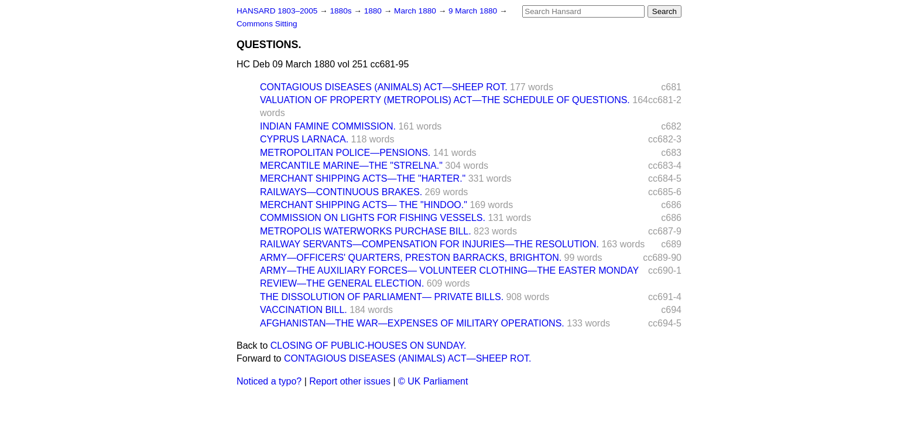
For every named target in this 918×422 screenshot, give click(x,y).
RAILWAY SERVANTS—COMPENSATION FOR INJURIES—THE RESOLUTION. (429, 244)
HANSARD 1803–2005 (277, 10)
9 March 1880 (473, 10)
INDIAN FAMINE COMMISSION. (328, 126)
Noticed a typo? (269, 381)
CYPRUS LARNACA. (304, 139)
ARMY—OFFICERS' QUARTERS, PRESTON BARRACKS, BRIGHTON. (410, 258)
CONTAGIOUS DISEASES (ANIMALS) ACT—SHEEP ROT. (384, 87)
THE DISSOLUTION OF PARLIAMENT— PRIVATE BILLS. (381, 297)
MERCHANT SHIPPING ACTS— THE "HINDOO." (363, 205)
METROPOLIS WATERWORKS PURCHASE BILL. (365, 231)
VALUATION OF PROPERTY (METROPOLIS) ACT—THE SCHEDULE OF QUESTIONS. (445, 100)
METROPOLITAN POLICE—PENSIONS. (345, 153)
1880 (374, 10)
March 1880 (416, 10)
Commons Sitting (267, 23)
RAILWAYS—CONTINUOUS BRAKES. (341, 192)
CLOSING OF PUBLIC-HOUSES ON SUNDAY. (368, 345)
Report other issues (350, 381)
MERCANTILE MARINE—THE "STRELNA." (351, 166)
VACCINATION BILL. (303, 310)
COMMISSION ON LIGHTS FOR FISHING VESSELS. (372, 218)
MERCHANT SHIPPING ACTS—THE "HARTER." (362, 178)
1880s (342, 10)
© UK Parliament (433, 381)
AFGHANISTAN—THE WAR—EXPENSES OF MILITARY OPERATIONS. (412, 323)
